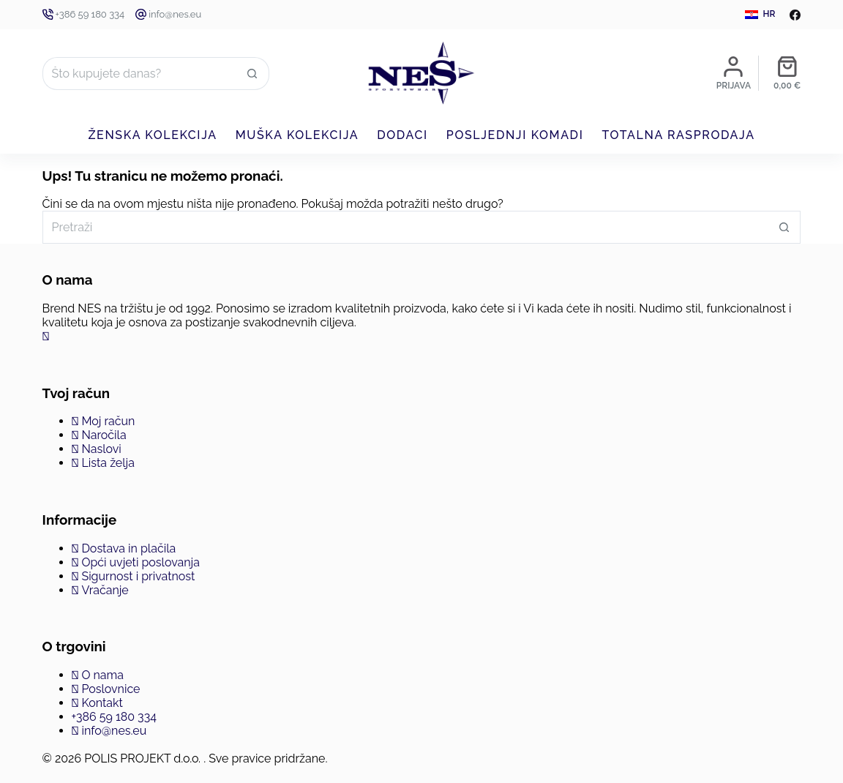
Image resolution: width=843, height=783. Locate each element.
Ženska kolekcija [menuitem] (152, 135)
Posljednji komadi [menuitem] (515, 135)
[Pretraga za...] (139, 73)
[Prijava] (733, 73)
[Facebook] (795, 15)
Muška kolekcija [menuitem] (297, 135)
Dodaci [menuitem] (402, 135)
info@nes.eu (175, 14)
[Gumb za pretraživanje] (252, 73)
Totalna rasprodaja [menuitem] (678, 135)
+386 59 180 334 (90, 14)
